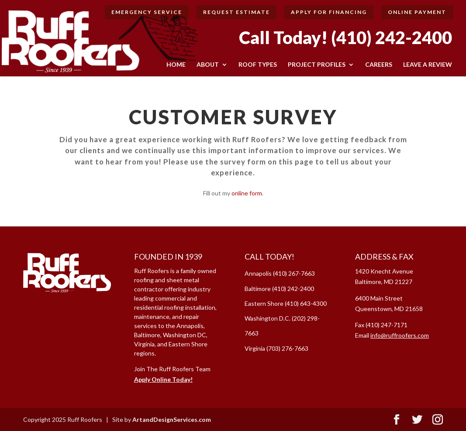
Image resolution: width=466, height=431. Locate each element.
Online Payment (417, 12)
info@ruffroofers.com (399, 335)
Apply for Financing (329, 12)
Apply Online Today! (163, 379)
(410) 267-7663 (294, 273)
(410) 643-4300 (306, 303)
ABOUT (208, 65)
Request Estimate (236, 12)
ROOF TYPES (257, 65)
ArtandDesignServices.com (171, 419)
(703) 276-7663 (287, 348)
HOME (176, 65)
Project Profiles (316, 65)
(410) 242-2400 (391, 37)
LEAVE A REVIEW (427, 65)
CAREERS (378, 65)
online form (246, 193)
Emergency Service (146, 12)
